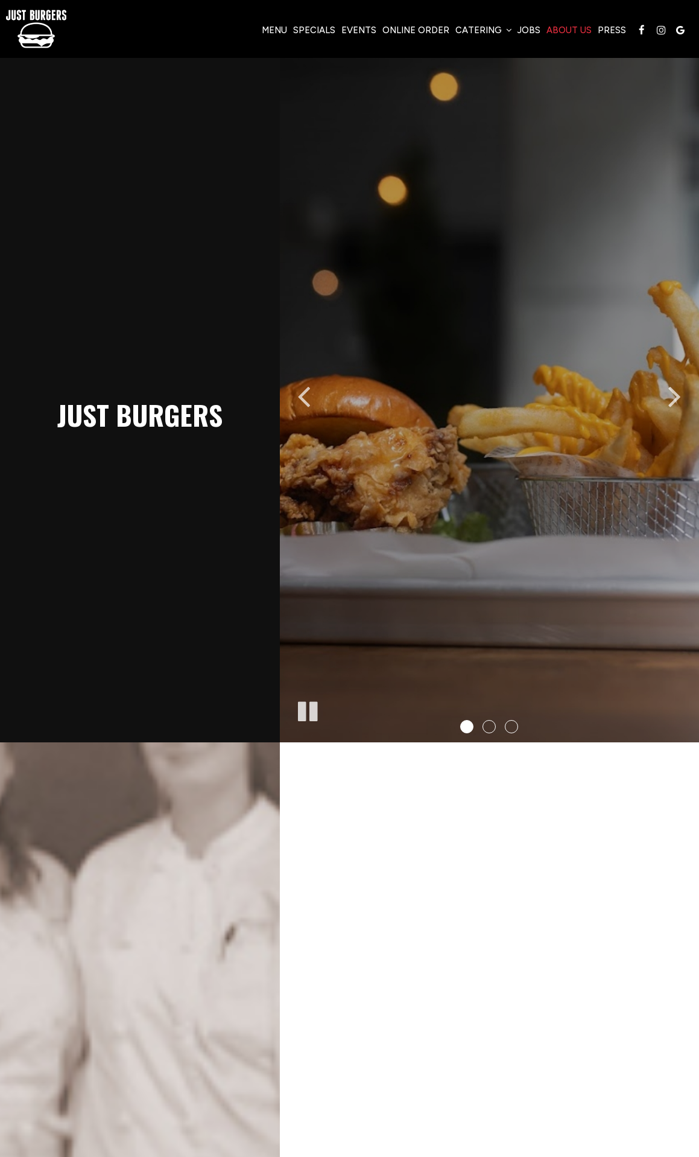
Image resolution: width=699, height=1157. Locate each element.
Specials (314, 30)
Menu (274, 30)
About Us (569, 30)
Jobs (528, 30)
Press (612, 30)
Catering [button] (483, 30)
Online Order (415, 30)
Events (358, 30)
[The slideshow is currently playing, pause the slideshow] (307, 709)
